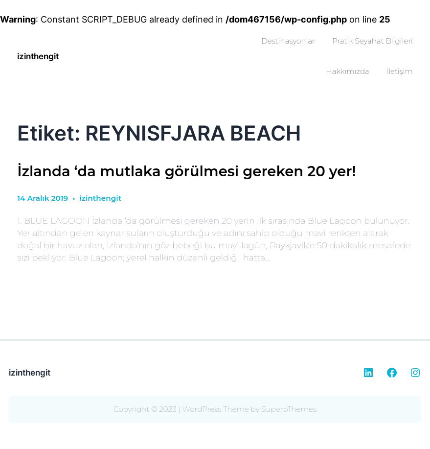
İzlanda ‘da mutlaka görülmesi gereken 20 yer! (186, 171)
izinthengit (38, 56)
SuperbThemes (289, 409)
